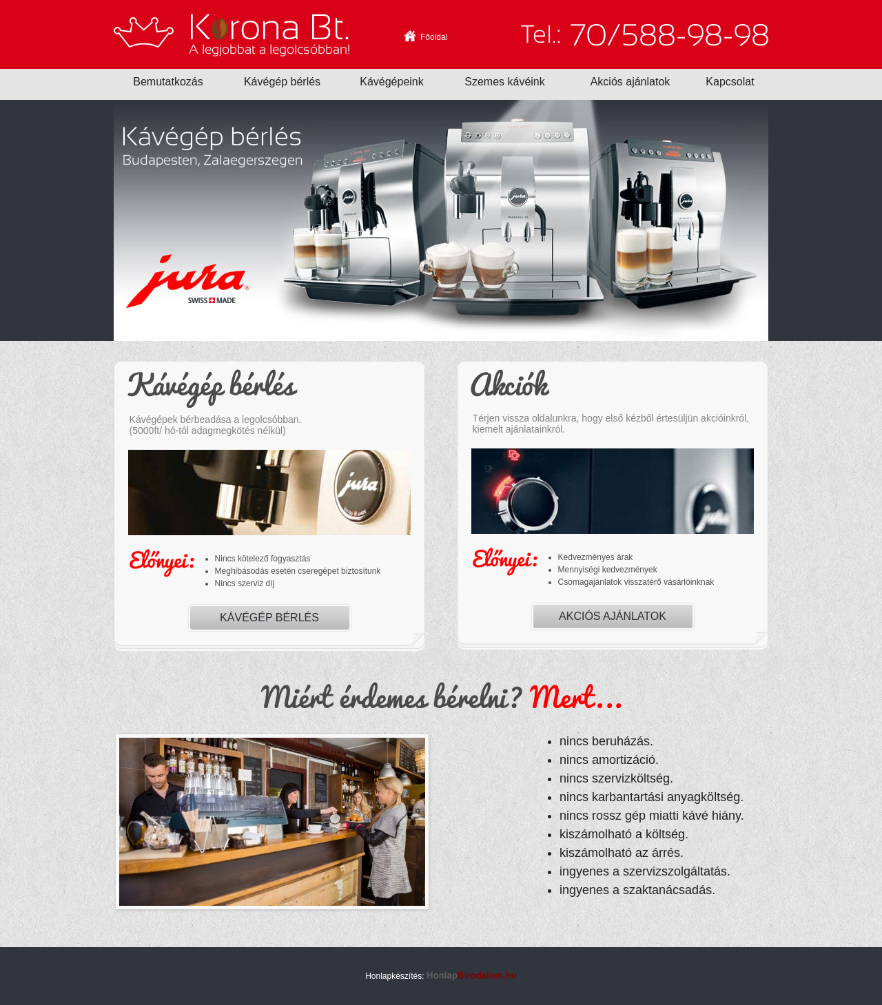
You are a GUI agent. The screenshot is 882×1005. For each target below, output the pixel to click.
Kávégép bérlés (269, 617)
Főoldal (433, 36)
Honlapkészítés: (441, 976)
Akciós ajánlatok (612, 616)
